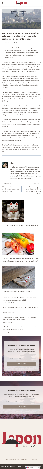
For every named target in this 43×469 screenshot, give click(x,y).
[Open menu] (40, 3)
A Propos (33, 460)
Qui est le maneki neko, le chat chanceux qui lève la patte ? (20, 226)
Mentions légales (12, 460)
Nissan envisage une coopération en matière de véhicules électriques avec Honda (32, 188)
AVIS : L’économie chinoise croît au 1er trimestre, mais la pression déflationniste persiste (20, 308)
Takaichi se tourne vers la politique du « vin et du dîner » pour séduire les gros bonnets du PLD (20, 299)
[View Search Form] (2, 3)
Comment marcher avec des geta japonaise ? (18, 291)
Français (29, 468)
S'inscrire (21, 364)
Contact (24, 460)
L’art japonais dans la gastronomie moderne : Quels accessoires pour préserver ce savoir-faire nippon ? (20, 259)
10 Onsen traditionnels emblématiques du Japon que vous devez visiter (11, 187)
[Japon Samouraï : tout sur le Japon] (21, 3)
